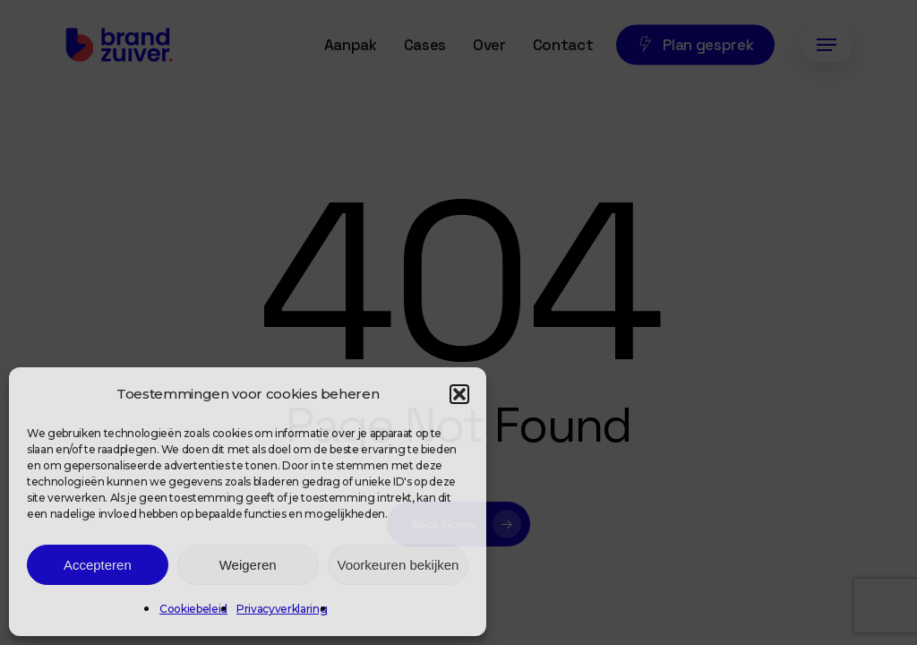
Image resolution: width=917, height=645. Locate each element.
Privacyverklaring (281, 608)
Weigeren (248, 564)
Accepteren (98, 564)
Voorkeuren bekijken (398, 564)
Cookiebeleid (193, 608)
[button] (459, 394)
